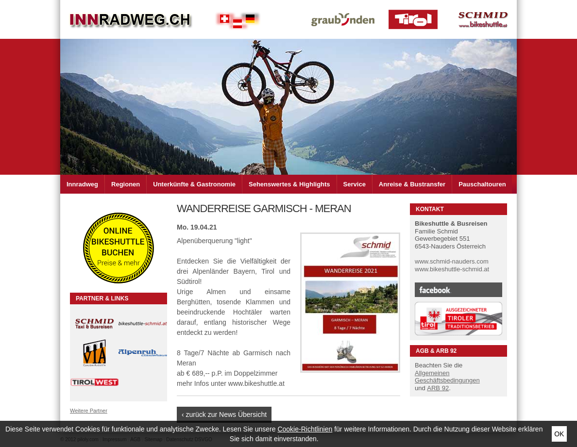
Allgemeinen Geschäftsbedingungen (447, 376)
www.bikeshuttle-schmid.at (452, 269)
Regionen (125, 184)
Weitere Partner (88, 411)
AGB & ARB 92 (436, 351)
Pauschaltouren (482, 184)
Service (354, 184)
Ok (559, 434)
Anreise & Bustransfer (412, 184)
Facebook (458, 289)
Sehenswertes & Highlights (289, 184)
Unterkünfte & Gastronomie (194, 184)
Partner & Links (102, 298)
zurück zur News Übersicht (226, 414)
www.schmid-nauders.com (452, 261)
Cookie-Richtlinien (304, 429)
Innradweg (82, 184)
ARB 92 (438, 388)
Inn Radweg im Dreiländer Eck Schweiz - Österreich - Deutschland (130, 19)
